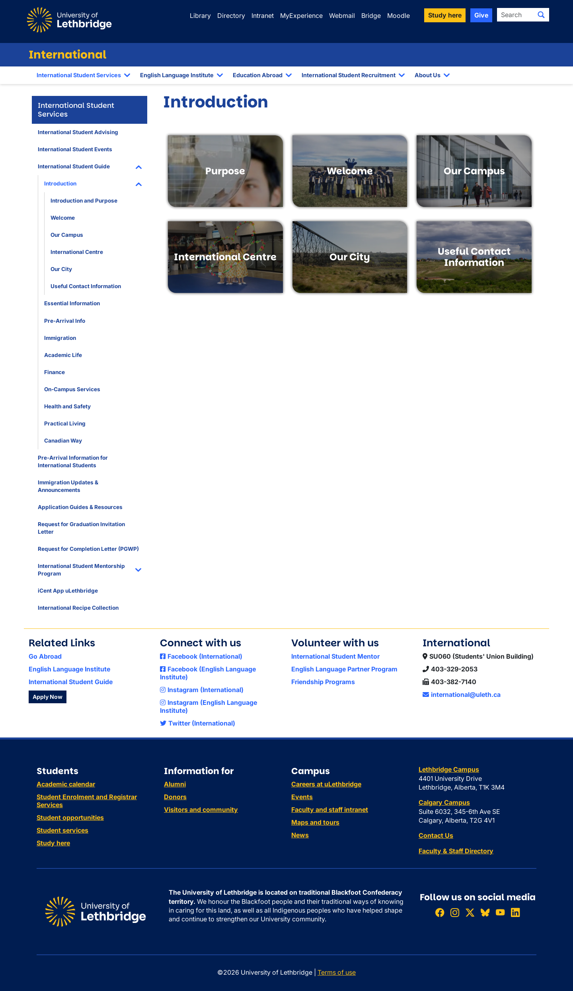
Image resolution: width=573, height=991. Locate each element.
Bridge (371, 16)
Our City (61, 269)
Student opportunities (70, 817)
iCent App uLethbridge (68, 590)
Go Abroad (45, 656)
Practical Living (65, 423)
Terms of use (337, 972)
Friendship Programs (323, 682)
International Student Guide (74, 166)
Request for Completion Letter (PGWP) (88, 549)
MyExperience (301, 16)
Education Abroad (258, 75)
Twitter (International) (197, 723)
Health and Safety (67, 406)
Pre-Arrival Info (64, 321)
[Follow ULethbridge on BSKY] (485, 912)
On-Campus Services (72, 389)
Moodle (398, 16)
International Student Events (75, 149)
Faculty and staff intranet (329, 809)
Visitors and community (201, 809)
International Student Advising (78, 132)
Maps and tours (315, 822)
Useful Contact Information (86, 286)
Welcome (63, 218)
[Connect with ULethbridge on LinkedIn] (515, 912)
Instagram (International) (202, 690)
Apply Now (47, 696)
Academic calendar (66, 784)
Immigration (60, 338)
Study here (53, 843)
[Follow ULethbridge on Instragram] (454, 912)
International (68, 54)
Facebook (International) (201, 656)
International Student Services (79, 75)
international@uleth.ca (462, 694)
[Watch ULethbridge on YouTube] (500, 912)
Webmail (342, 16)
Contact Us (436, 835)
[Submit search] (541, 14)
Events (302, 797)
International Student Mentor (335, 656)
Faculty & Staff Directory (456, 851)
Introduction (60, 183)
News (300, 835)
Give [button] (481, 15)
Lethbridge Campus (449, 769)
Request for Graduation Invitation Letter (81, 528)
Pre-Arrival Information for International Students (73, 461)
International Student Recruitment (349, 75)
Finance (54, 372)
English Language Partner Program (344, 669)
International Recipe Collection (78, 608)
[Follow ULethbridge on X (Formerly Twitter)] (470, 912)
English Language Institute (177, 75)
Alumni (175, 784)
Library (200, 16)
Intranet (262, 16)
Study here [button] (445, 15)
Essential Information (72, 303)
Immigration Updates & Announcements (68, 486)
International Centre (77, 252)
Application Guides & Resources (80, 507)
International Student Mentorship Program (81, 570)
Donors (175, 797)
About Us (427, 75)
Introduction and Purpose (84, 200)
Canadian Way (63, 440)
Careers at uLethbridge (326, 784)
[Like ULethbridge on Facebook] (439, 912)
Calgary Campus (444, 802)
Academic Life (63, 355)
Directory (231, 16)
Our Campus (67, 235)
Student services (62, 830)
